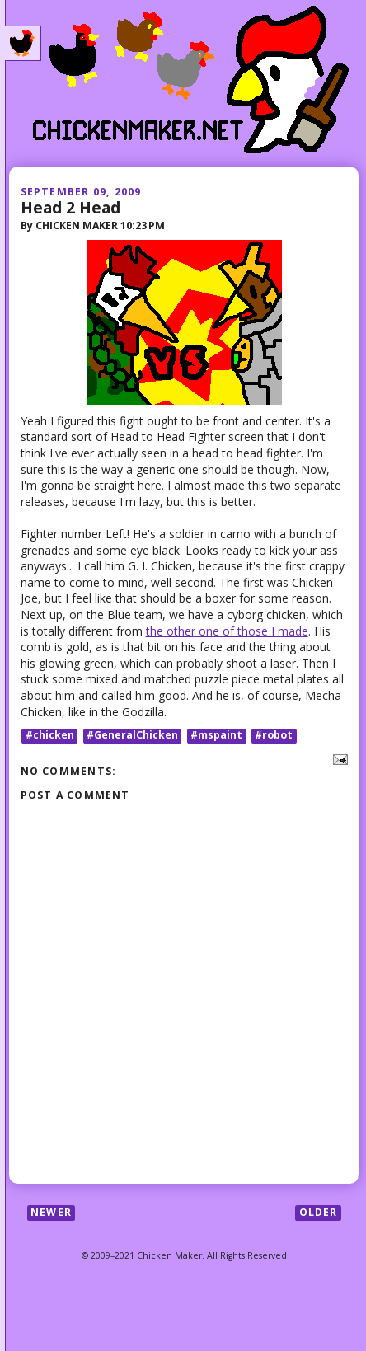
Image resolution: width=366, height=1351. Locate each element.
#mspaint (216, 736)
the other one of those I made (227, 631)
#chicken (50, 736)
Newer (51, 1212)
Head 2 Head (70, 207)
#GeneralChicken (132, 736)
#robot (274, 736)
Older (318, 1212)
